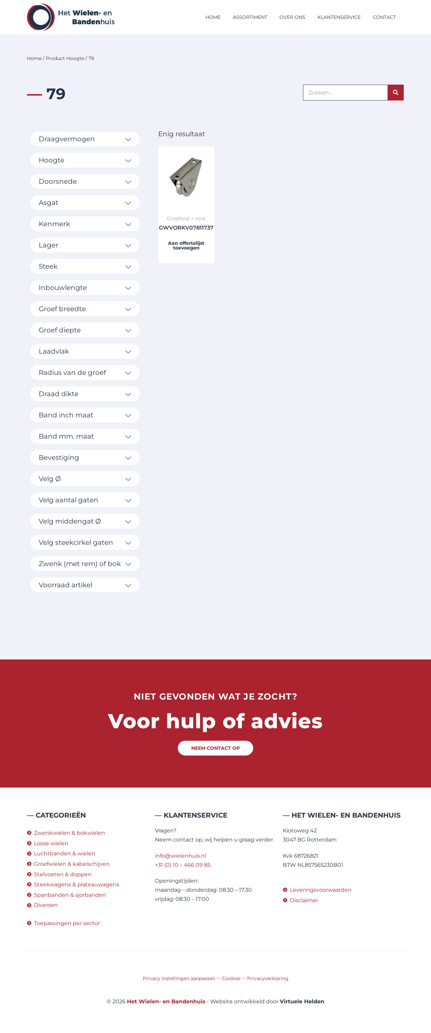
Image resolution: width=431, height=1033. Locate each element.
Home (213, 17)
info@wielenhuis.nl (180, 856)
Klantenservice (339, 17)
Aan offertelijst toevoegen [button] (186, 245)
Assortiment (250, 17)
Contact (384, 17)
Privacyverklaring (268, 978)
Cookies (231, 978)
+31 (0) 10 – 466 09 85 (182, 865)
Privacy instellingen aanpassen (179, 978)
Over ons (292, 17)
